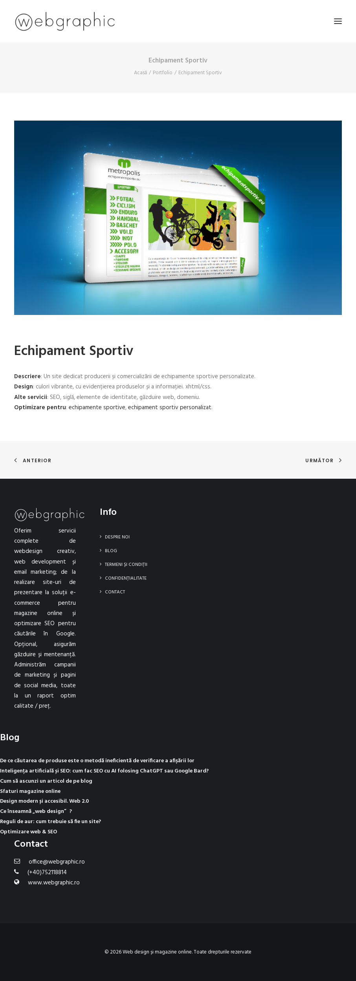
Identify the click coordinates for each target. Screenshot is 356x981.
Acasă (140, 73)
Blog (111, 551)
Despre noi (117, 537)
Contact (115, 592)
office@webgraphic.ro (57, 862)
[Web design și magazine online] (65, 21)
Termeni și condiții (126, 565)
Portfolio (162, 73)
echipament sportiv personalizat (169, 407)
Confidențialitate (126, 578)
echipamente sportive (97, 407)
